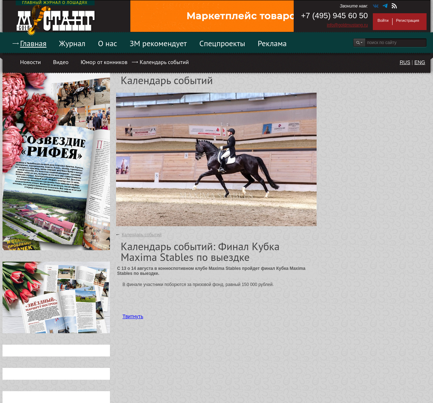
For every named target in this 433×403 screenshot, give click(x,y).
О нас (107, 43)
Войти (383, 20)
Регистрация (407, 20)
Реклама (272, 43)
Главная (33, 43)
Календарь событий (164, 61)
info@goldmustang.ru (347, 25)
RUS (405, 62)
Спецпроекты (222, 43)
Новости (30, 61)
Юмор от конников (104, 61)
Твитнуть (132, 316)
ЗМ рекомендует (158, 43)
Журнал (72, 43)
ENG (419, 62)
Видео (60, 61)
